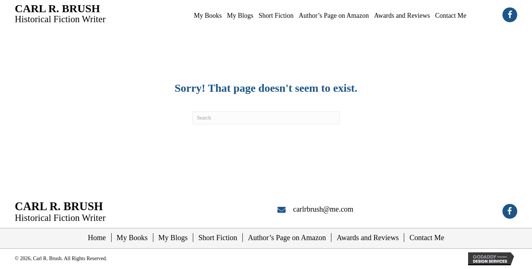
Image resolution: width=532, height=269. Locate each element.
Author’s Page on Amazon (287, 237)
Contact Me (426, 237)
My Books (132, 237)
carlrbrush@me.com (323, 209)
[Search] (266, 117)
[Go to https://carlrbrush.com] (60, 13)
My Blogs (173, 237)
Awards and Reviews (368, 237)
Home (97, 237)
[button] (509, 14)
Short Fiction (217, 237)
